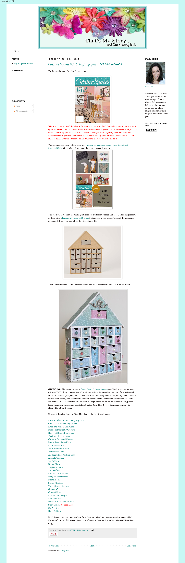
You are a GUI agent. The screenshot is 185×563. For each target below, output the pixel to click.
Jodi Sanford (54, 470)
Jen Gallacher (54, 461)
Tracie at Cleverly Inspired (60, 436)
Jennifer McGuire (56, 451)
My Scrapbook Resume (23, 63)
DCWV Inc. (53, 508)
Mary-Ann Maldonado (58, 476)
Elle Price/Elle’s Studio (58, 473)
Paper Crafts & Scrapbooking (94, 389)
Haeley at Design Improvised (61, 433)
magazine (66, 420)
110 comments (82, 530)
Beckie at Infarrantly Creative (61, 429)
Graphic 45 (53, 489)
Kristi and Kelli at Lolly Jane (61, 426)
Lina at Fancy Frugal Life (59, 442)
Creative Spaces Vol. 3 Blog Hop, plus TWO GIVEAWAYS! (85, 64)
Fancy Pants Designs (57, 495)
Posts (17, 106)
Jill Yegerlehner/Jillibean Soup (62, 455)
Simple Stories (54, 498)
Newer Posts (54, 546)
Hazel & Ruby (54, 511)
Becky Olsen (54, 464)
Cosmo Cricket (55, 492)
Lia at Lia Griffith (56, 445)
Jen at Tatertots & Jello (58, 448)
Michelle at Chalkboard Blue (61, 501)
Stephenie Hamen (56, 467)
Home (16, 51)
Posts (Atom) (64, 551)
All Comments (21, 111)
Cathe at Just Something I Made (62, 423)
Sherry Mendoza (55, 483)
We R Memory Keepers (58, 486)
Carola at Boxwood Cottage (60, 439)
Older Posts (131, 546)
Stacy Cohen (54, 504)
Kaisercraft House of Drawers (75, 218)
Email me (149, 87)
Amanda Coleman (56, 458)
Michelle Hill (54, 479)
